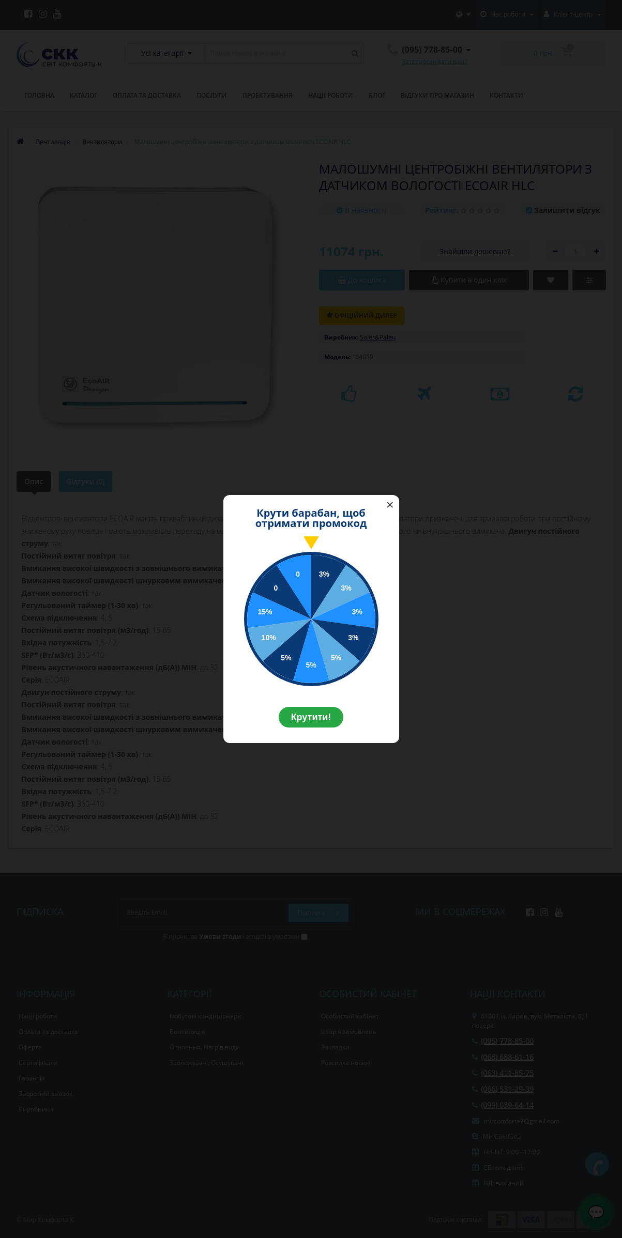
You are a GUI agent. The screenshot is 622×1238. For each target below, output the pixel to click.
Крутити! (311, 717)
